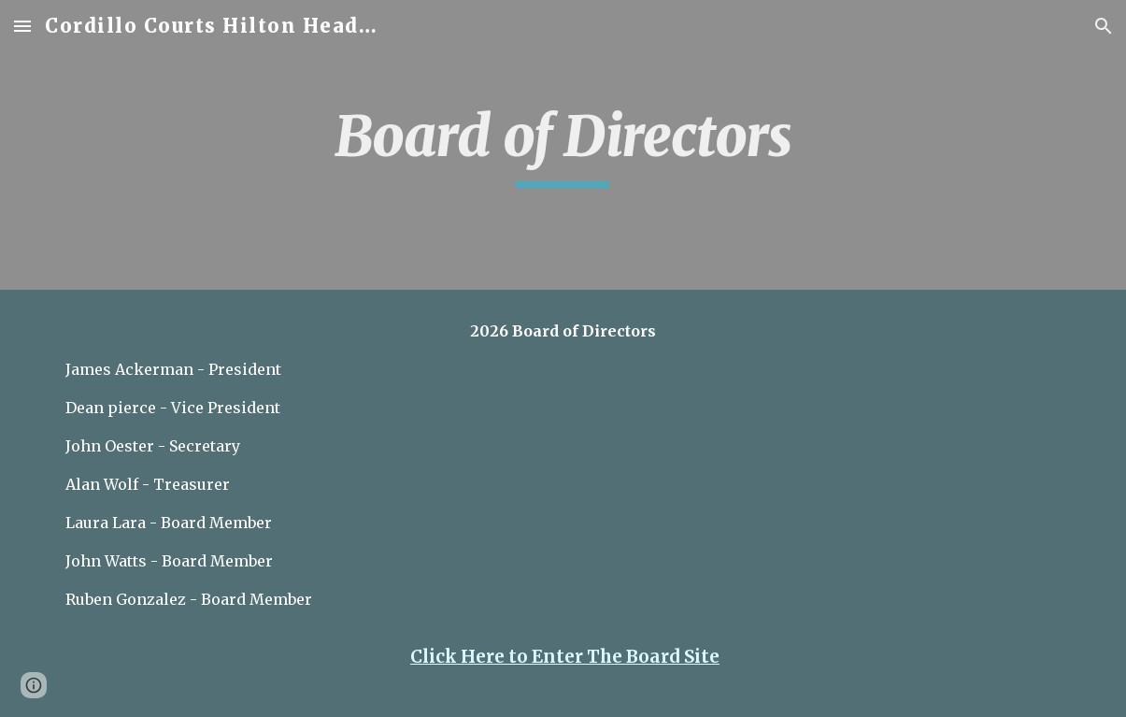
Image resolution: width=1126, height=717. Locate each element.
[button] (22, 25)
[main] (563, 144)
